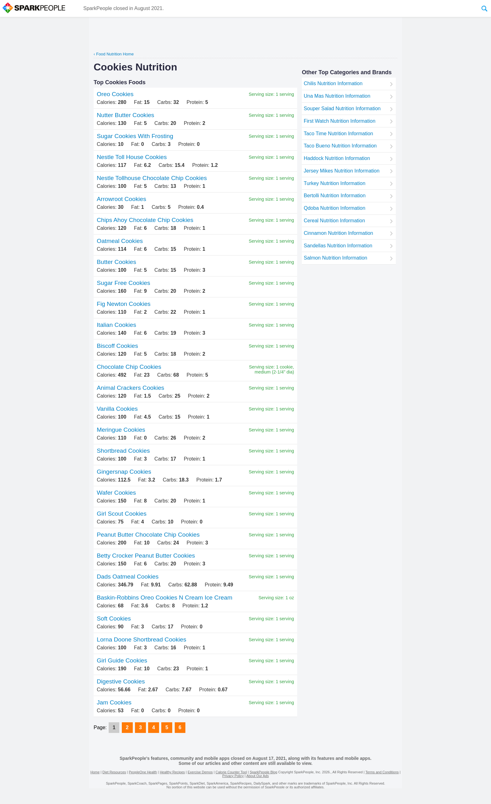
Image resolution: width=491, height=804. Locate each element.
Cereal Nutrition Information (334, 220)
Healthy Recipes (172, 772)
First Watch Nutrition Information (339, 121)
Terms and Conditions (382, 772)
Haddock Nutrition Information (337, 158)
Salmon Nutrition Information (335, 257)
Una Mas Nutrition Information (337, 96)
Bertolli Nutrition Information (334, 195)
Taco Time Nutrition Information (338, 133)
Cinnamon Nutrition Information (338, 233)
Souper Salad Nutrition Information (342, 108)
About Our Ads (257, 776)
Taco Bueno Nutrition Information (340, 145)
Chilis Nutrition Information (333, 83)
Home (95, 772)
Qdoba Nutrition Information (334, 208)
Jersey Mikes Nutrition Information (342, 170)
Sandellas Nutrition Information (338, 245)
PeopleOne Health (143, 772)
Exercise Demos (200, 772)
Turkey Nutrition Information (334, 183)
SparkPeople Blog (263, 772)
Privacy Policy (233, 776)
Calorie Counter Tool (231, 772)
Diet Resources (114, 772)
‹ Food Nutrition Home (114, 54)
